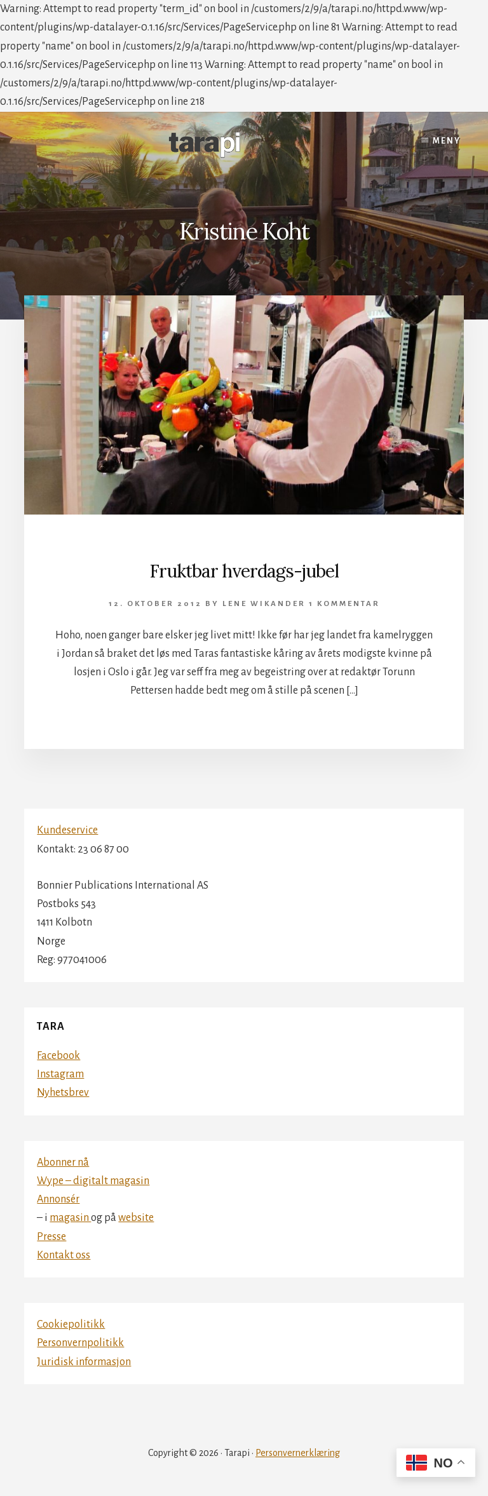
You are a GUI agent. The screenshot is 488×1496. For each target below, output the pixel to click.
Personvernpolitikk (80, 1343)
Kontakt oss (63, 1255)
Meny (447, 141)
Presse (51, 1237)
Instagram (60, 1074)
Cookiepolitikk (71, 1324)
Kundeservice (67, 830)
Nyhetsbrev (63, 1092)
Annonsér (58, 1199)
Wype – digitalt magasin (93, 1181)
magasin (70, 1217)
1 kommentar (344, 604)
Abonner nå (63, 1162)
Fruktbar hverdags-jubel (244, 571)
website (136, 1217)
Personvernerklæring (297, 1453)
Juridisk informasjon (84, 1362)
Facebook (58, 1055)
